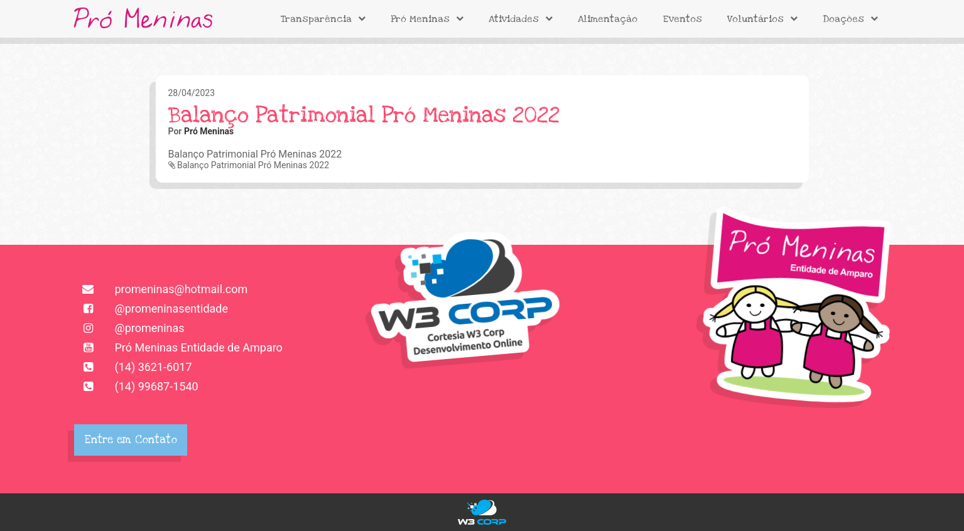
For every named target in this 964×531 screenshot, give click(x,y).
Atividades (521, 19)
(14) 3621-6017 (133, 366)
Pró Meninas (427, 19)
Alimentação (607, 19)
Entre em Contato (130, 439)
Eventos (682, 19)
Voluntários (762, 19)
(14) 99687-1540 (136, 386)
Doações (850, 19)
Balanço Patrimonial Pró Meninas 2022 (249, 165)
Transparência (323, 19)
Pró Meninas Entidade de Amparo (178, 347)
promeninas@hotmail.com (161, 289)
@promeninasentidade (151, 308)
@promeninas (129, 328)
